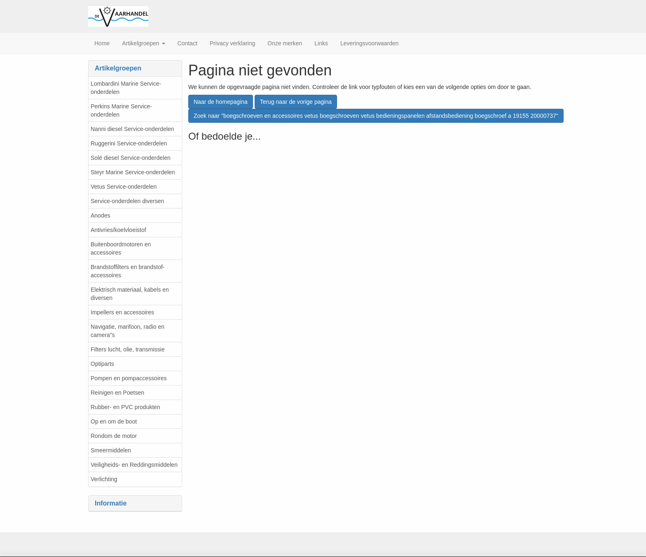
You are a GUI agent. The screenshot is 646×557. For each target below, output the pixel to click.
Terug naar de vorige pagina (296, 101)
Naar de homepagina (221, 101)
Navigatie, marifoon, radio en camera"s (127, 330)
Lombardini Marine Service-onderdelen (126, 87)
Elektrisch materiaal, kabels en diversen (130, 293)
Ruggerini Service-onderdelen (129, 143)
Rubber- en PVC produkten (125, 407)
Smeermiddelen (111, 450)
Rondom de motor (114, 436)
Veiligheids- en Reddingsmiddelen (134, 464)
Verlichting (104, 479)
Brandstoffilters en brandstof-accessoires (128, 271)
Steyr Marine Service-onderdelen (133, 172)
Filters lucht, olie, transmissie (128, 349)
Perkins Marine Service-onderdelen (121, 110)
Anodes (100, 215)
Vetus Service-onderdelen (124, 186)
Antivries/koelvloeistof (118, 230)
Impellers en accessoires (122, 312)
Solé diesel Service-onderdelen (131, 157)
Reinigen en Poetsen (117, 392)
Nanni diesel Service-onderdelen (132, 129)
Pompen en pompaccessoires (128, 378)
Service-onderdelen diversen (127, 201)
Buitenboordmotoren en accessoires (121, 248)
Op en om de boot (114, 421)
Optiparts (102, 363)
